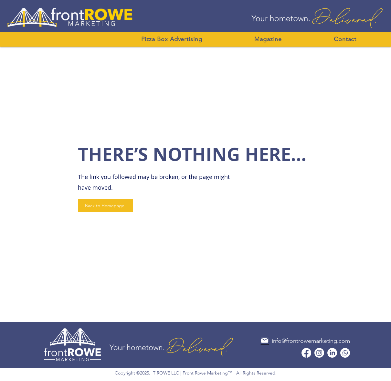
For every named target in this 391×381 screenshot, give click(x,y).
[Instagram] (319, 353)
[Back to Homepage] (105, 205)
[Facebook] (306, 353)
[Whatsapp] (345, 353)
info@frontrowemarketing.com (311, 340)
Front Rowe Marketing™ (207, 373)
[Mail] (264, 340)
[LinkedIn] (332, 353)
